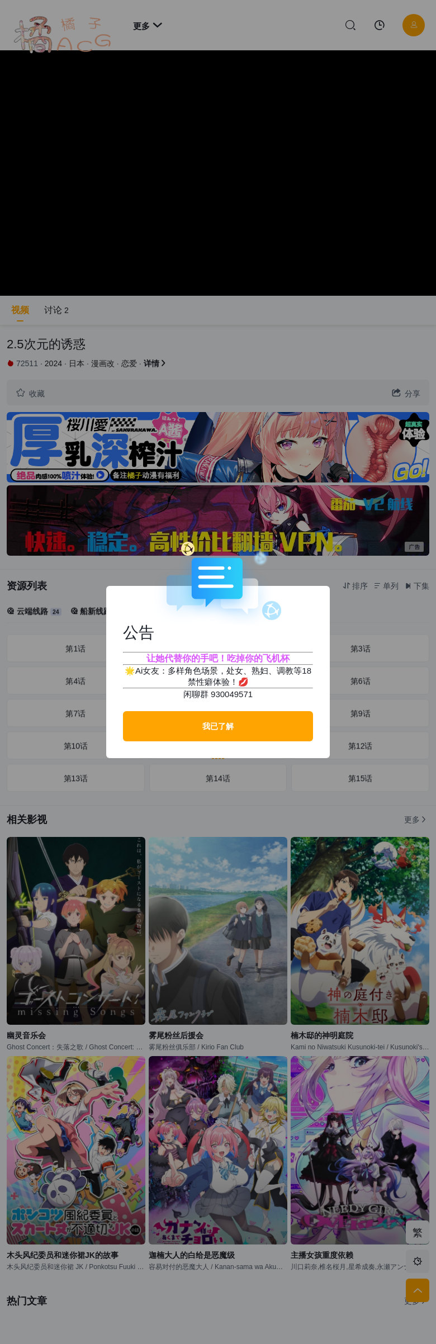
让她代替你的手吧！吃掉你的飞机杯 (218, 658)
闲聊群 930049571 (218, 694)
